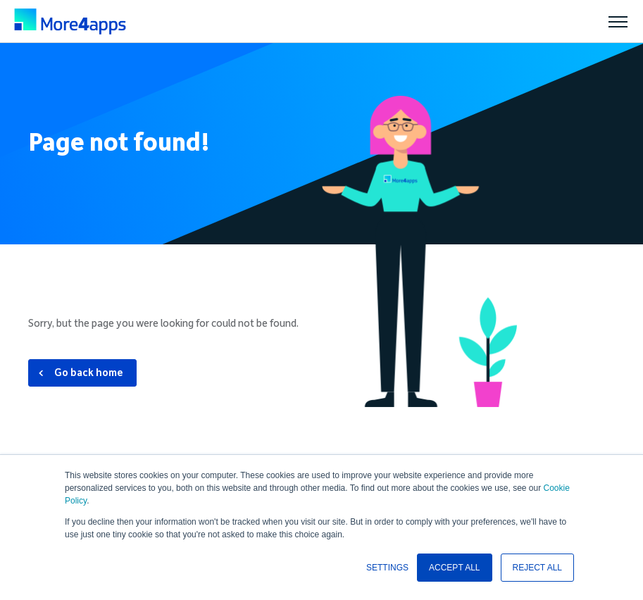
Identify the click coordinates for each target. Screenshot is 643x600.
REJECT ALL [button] (537, 568)
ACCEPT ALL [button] (454, 568)
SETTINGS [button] (387, 568)
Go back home (88, 372)
